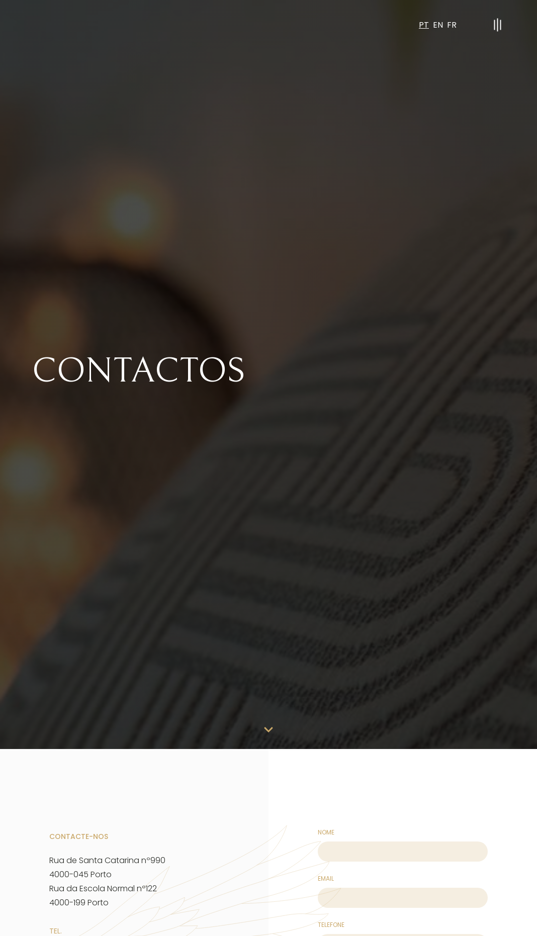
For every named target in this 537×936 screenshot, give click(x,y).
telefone (331, 924)
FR (452, 25)
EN (438, 25)
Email (326, 878)
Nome (326, 832)
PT (424, 25)
